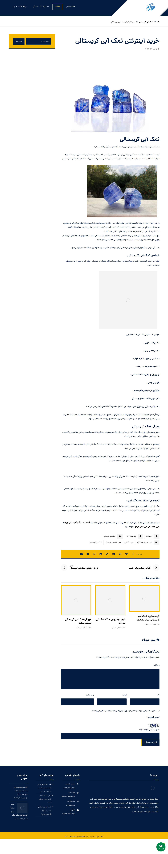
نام (158, 695)
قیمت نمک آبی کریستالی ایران (77, 522)
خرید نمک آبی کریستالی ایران (147, 526)
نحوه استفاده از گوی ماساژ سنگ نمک (45, 799)
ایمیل (124, 695)
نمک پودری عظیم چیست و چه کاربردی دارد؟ (44, 811)
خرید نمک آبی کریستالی (113, 542)
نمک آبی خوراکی (117, 628)
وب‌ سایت (89, 695)
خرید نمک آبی (129, 542)
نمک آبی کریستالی (109, 536)
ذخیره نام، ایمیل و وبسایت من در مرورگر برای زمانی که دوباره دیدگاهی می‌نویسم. (123, 710)
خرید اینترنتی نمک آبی (144, 542)
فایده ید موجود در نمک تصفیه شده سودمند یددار (44, 788)
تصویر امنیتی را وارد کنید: (149, 729)
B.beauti (149, 536)
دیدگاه (156, 665)
